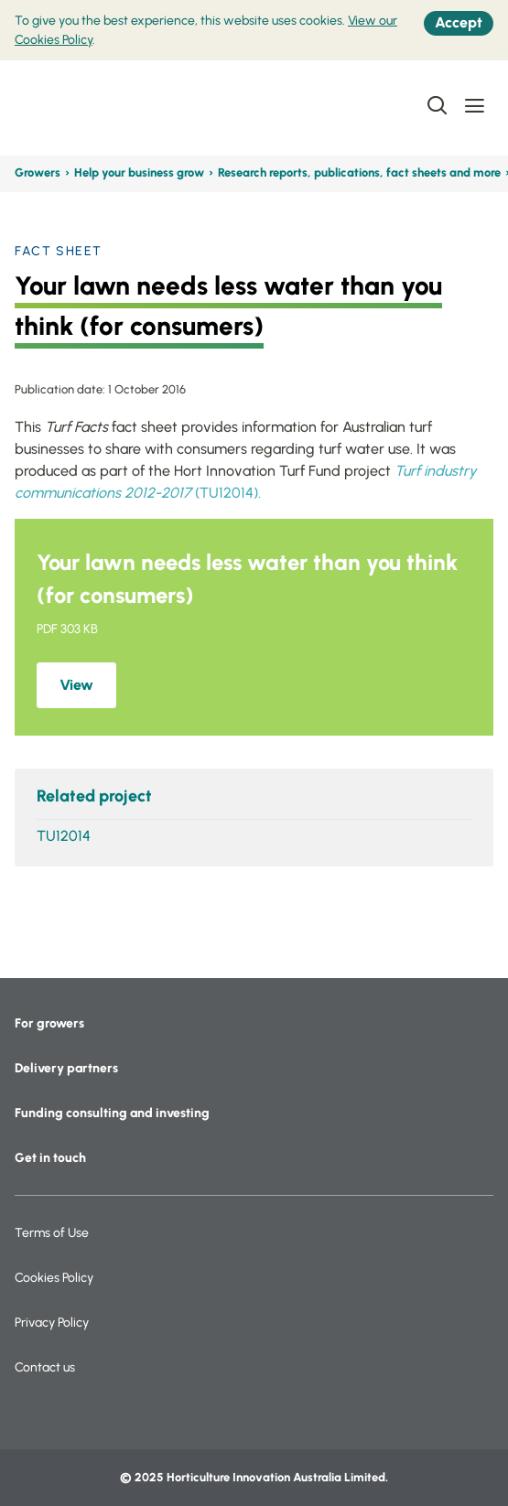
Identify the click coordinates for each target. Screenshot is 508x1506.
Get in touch (50, 1158)
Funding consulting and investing (112, 1113)
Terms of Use (52, 1233)
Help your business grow (139, 172)
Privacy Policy (52, 1322)
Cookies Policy (54, 1277)
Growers (37, 172)
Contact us (45, 1367)
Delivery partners (66, 1068)
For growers (49, 1023)
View (76, 685)
